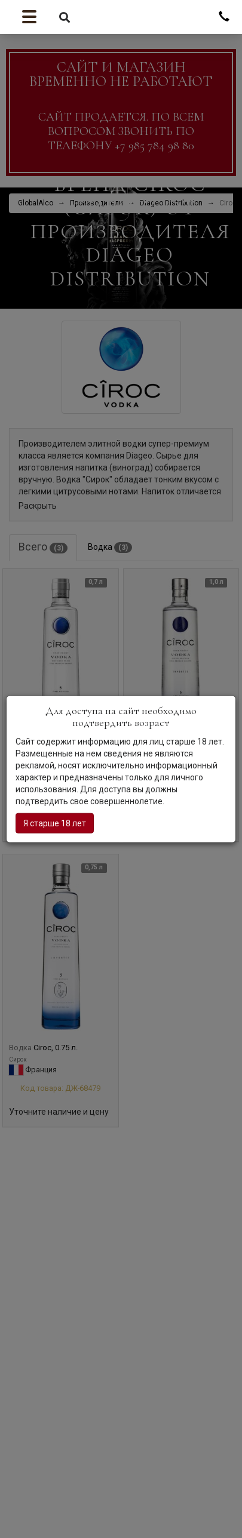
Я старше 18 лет (54, 823)
